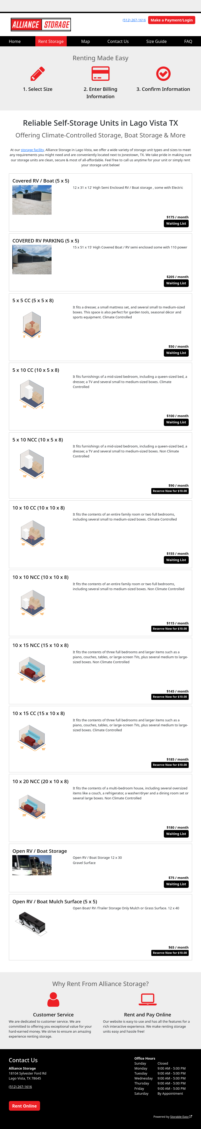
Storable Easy (181, 1117)
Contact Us (118, 41)
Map (85, 41)
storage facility (32, 149)
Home (15, 41)
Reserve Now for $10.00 (170, 491)
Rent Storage (51, 41)
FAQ (188, 41)
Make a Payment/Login (172, 20)
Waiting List (176, 223)
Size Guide (156, 41)
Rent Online (24, 1106)
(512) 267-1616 (134, 20)
